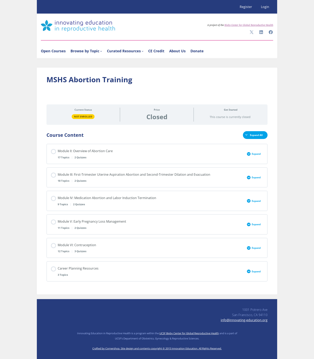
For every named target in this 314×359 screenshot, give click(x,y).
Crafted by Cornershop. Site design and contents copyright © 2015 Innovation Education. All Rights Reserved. (157, 348)
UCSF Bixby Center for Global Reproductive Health (189, 333)
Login (265, 7)
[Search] (268, 50)
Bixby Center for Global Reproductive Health (248, 25)
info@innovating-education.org (244, 320)
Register (246, 7)
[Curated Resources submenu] (143, 51)
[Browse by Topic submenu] (101, 51)
